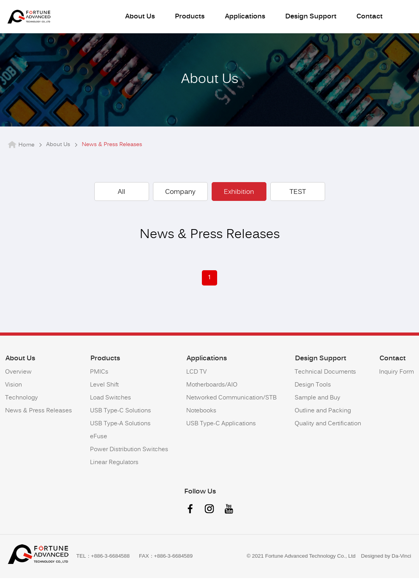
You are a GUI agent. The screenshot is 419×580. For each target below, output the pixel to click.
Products (188, 18)
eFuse (98, 439)
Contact (367, 18)
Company (180, 195)
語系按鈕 (403, 16)
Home (26, 148)
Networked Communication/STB (231, 400)
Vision (13, 387)
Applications (243, 18)
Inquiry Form (396, 374)
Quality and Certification (328, 426)
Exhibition (239, 195)
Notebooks (201, 413)
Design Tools (313, 387)
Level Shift (104, 387)
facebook (190, 511)
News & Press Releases (38, 413)
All (121, 195)
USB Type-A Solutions (120, 426)
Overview (18, 374)
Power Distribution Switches (129, 452)
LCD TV (196, 374)
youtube (229, 511)
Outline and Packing (323, 413)
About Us (139, 18)
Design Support (308, 18)
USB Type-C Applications (221, 426)
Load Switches (110, 400)
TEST (298, 195)
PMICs (99, 374)
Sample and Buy (317, 400)
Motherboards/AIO (211, 387)
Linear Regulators (114, 465)
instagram (210, 511)
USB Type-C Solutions (120, 413)
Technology (21, 400)
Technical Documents (325, 374)
